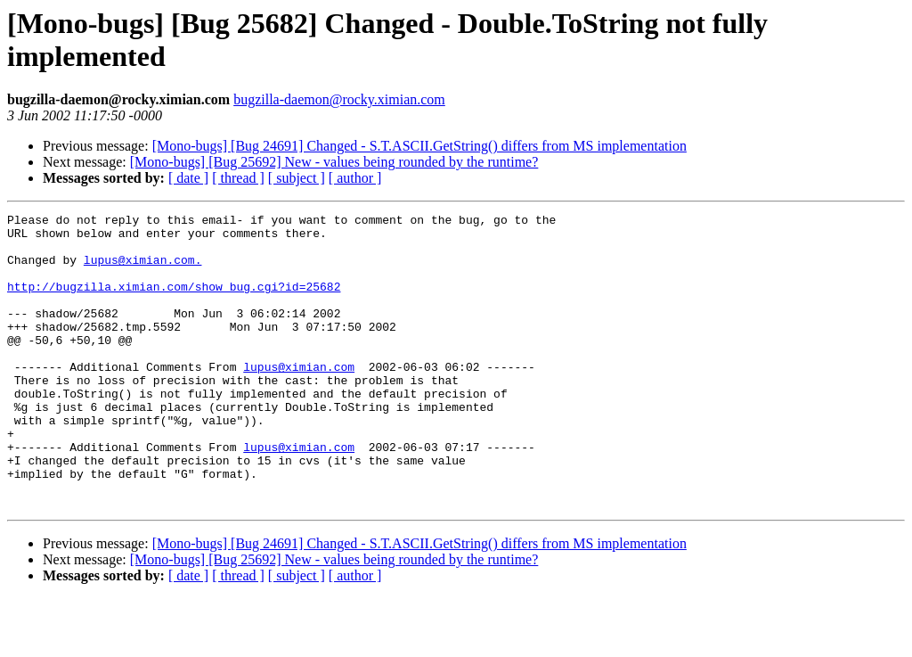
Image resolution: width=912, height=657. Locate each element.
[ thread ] (238, 177)
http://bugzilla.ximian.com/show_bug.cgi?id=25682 (173, 302)
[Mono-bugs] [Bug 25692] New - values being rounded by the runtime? (334, 161)
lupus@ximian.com (298, 398)
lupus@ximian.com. (143, 270)
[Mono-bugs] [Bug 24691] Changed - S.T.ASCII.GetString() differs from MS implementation (419, 145)
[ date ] (188, 177)
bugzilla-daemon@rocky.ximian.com (339, 99)
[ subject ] (296, 177)
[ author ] (355, 177)
